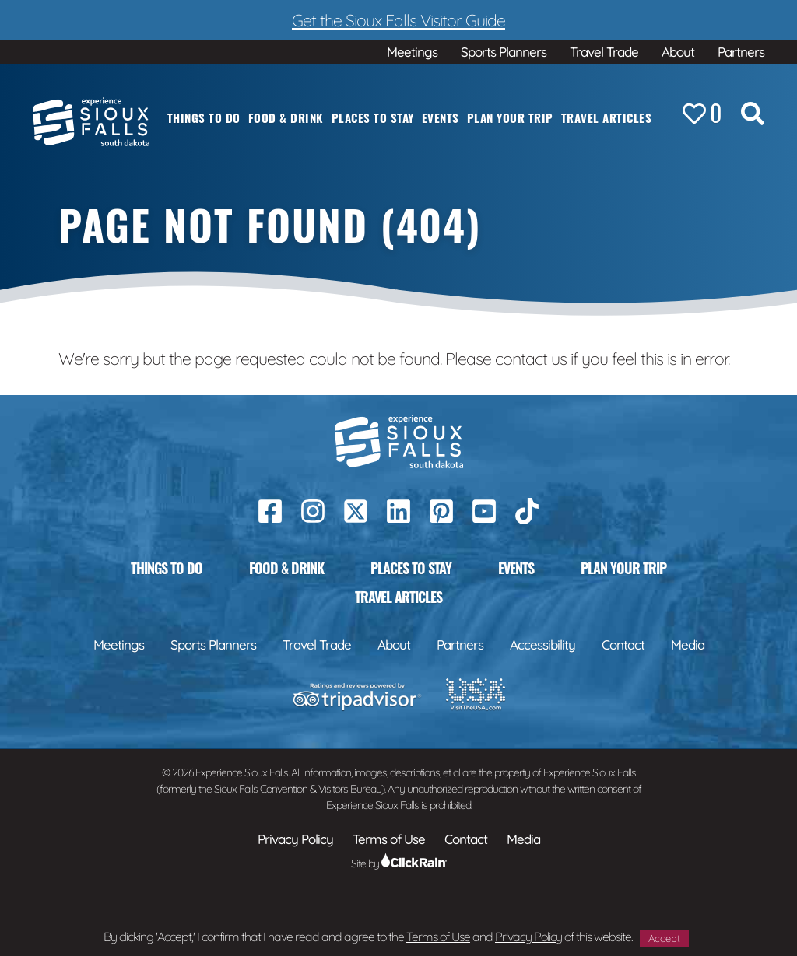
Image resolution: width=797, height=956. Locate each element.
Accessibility (542, 644)
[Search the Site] (752, 117)
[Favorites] (702, 114)
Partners (741, 52)
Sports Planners (503, 52)
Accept (664, 938)
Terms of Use (438, 936)
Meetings (412, 52)
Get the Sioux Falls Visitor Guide (398, 19)
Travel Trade (604, 52)
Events (440, 117)
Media (687, 644)
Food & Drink (286, 117)
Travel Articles (606, 117)
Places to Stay (373, 117)
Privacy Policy (528, 936)
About (678, 52)
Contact (623, 644)
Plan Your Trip (510, 117)
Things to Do (204, 117)
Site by (399, 863)
